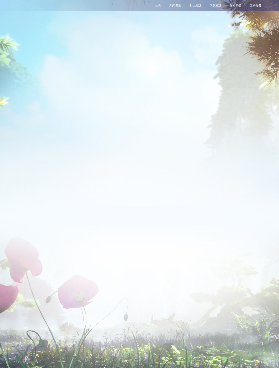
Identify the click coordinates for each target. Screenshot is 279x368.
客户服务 (255, 5)
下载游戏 (215, 5)
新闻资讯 (175, 5)
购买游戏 (195, 5)
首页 (158, 5)
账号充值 (235, 5)
